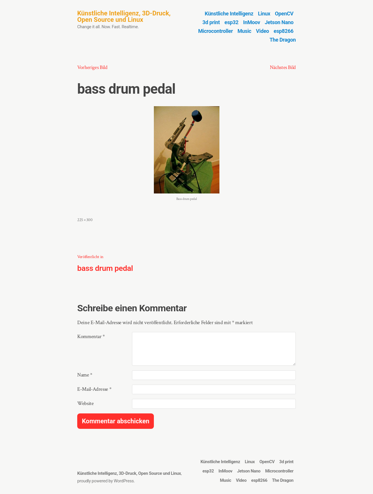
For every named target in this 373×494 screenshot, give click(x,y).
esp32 (231, 22)
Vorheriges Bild (92, 67)
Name (84, 375)
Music (244, 31)
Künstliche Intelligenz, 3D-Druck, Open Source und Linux (123, 16)
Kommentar (91, 336)
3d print (211, 22)
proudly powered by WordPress (105, 481)
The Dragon (283, 40)
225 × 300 (85, 220)
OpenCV (284, 13)
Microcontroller (215, 31)
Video (262, 31)
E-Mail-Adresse (94, 389)
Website (85, 403)
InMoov (251, 22)
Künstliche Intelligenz (229, 13)
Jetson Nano (279, 22)
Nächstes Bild (283, 67)
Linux (264, 13)
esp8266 (283, 31)
